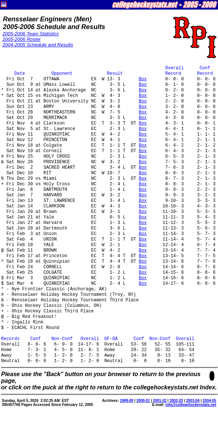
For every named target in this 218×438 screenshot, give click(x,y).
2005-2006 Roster (22, 39)
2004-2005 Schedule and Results (38, 45)
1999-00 (126, 401)
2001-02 (160, 401)
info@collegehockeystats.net (190, 405)
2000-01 (143, 401)
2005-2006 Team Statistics (31, 33)
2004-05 (209, 401)
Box (143, 79)
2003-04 (193, 401)
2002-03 (176, 401)
